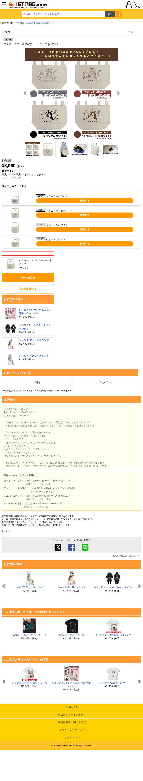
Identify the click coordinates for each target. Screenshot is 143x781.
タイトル (106, 382)
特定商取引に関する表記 (72, 722)
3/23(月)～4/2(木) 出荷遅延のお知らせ (35, 23)
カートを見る (27, 277)
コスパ (131, 32)
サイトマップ (72, 737)
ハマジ (6, 32)
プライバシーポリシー (72, 729)
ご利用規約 (72, 707)
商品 (37, 382)
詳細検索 (119, 14)
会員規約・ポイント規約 (72, 714)
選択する (85, 200)
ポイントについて (11, 178)
